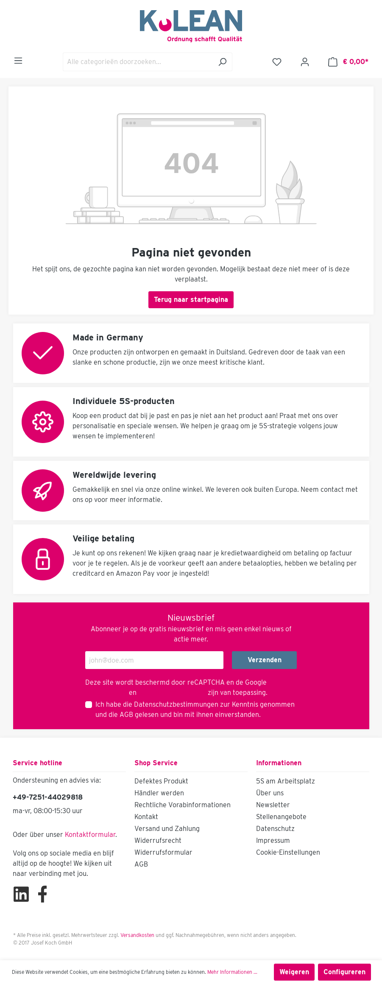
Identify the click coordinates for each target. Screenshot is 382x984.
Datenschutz (275, 829)
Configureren (344, 972)
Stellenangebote (281, 817)
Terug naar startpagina (191, 299)
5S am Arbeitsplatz (285, 781)
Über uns (270, 793)
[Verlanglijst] (277, 62)
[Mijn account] (305, 62)
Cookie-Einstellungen (288, 852)
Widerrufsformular (163, 852)
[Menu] (18, 61)
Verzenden (265, 660)
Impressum (273, 840)
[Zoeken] (222, 62)
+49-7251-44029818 (48, 797)
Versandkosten (137, 935)
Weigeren (294, 972)
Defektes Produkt (161, 781)
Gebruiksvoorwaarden (172, 693)
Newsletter (273, 805)
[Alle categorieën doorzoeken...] (138, 62)
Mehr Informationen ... (232, 972)
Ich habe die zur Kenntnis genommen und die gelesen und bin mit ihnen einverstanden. (195, 709)
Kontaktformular (90, 835)
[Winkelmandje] (348, 62)
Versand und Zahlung (167, 829)
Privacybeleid (106, 693)
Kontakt (146, 817)
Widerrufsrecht (157, 840)
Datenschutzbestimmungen (176, 704)
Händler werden (159, 793)
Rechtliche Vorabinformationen (182, 805)
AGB (126, 715)
